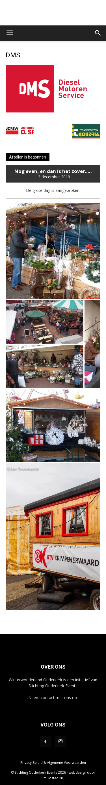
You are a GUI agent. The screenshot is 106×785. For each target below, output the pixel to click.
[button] (98, 33)
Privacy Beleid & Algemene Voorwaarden (53, 762)
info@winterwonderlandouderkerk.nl (53, 703)
